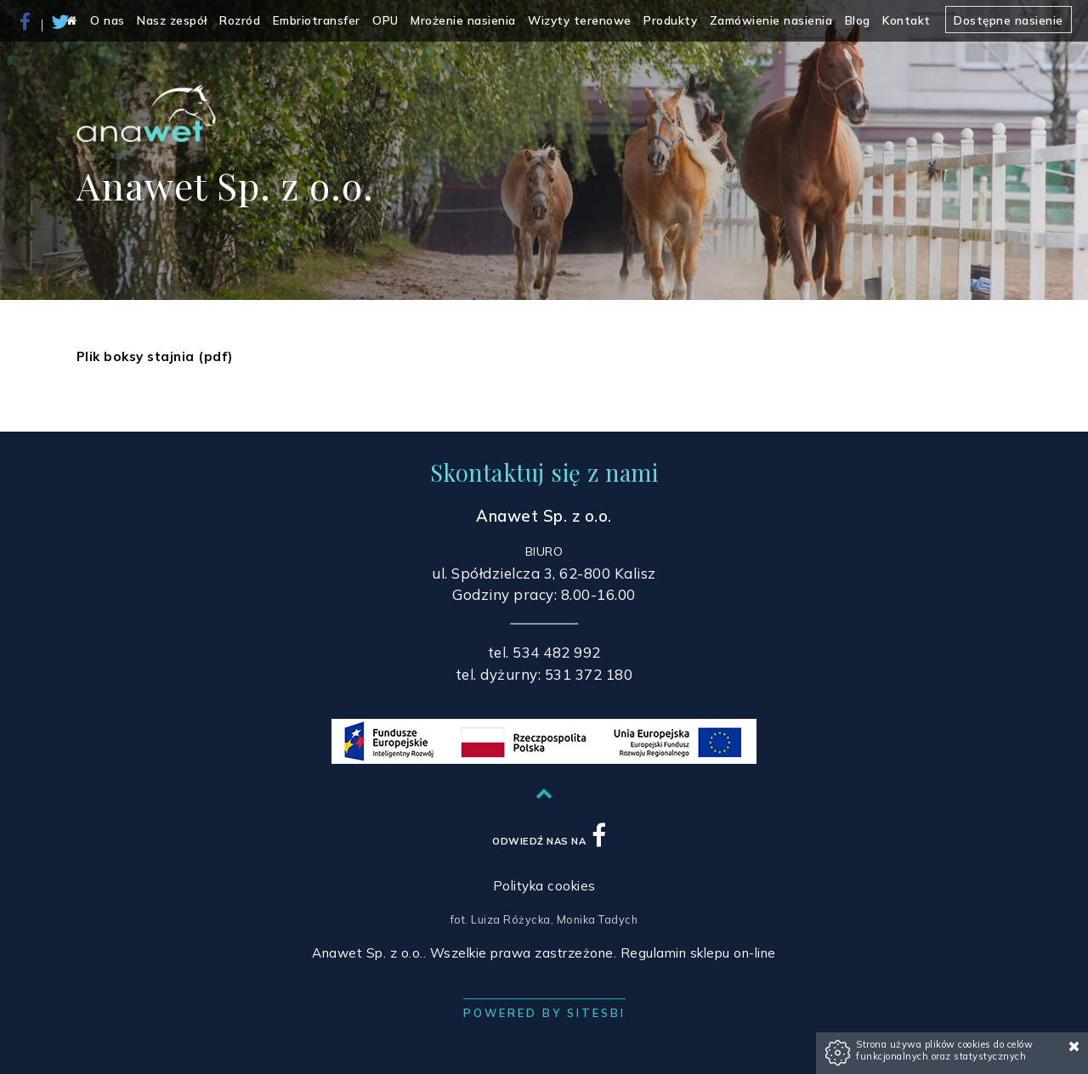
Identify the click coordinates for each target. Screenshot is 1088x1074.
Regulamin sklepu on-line (698, 953)
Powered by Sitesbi (544, 1013)
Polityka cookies (544, 886)
